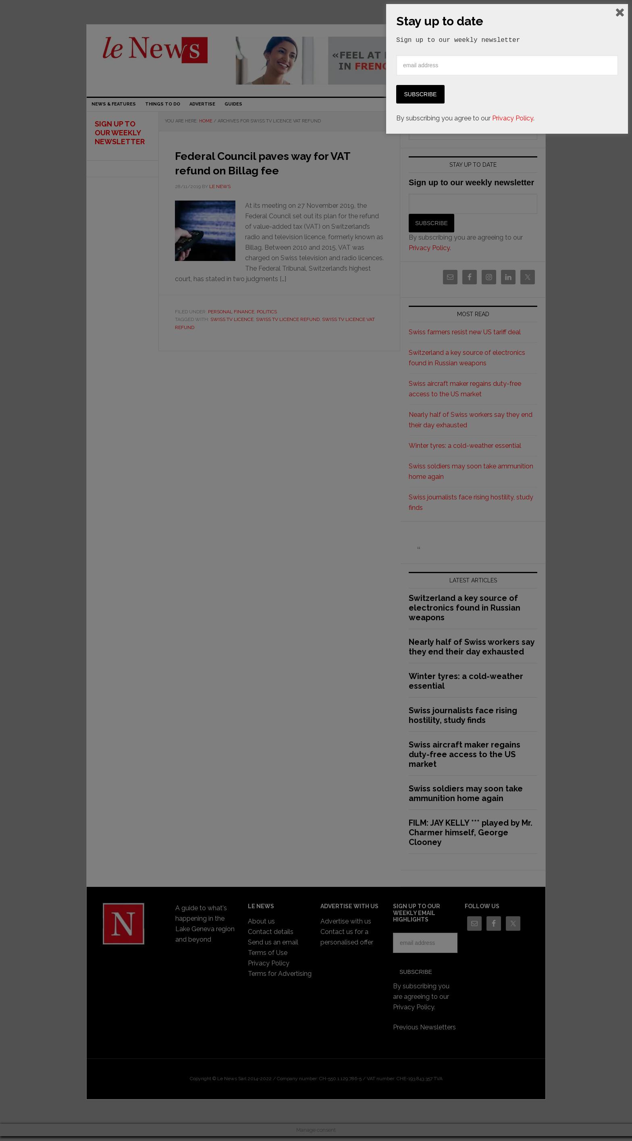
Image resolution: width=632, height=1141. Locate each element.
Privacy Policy (512, 1121)
